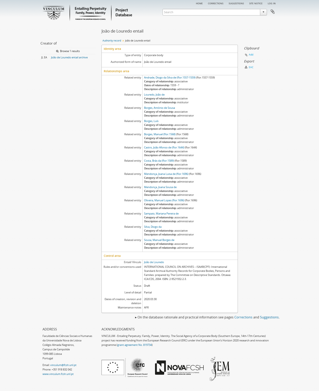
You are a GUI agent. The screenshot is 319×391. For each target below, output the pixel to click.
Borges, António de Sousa (159, 108)
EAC (249, 67)
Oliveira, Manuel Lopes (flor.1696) (164, 200)
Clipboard (273, 12)
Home (199, 3)
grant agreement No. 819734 (134, 345)
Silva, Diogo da (153, 227)
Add (251, 54)
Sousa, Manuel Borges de (159, 240)
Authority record (112, 40)
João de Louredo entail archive (69, 57)
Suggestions (236, 3)
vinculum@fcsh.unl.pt (63, 365)
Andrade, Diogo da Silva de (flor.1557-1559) (170, 77)
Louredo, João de (154, 94)
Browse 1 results (68, 51)
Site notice (255, 3)
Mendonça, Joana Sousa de (160, 187)
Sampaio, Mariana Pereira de (161, 213)
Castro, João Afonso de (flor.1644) (164, 147)
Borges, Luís (151, 121)
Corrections (215, 3)
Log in (272, 3)
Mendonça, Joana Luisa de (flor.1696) (166, 174)
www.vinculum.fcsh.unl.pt (58, 374)
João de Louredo (154, 262)
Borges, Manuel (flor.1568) (160, 134)
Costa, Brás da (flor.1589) (159, 160)
